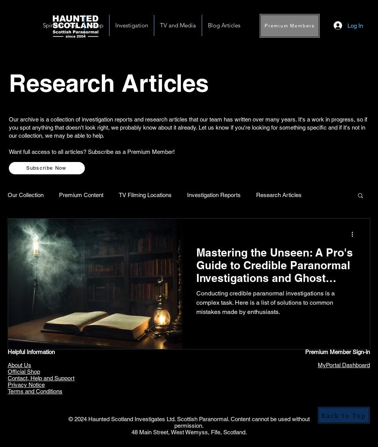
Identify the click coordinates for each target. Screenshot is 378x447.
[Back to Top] (343, 415)
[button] (132, 25)
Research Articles (279, 195)
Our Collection (26, 195)
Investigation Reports (214, 195)
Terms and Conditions (35, 391)
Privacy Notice (26, 384)
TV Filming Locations (145, 195)
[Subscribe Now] (47, 168)
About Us (19, 365)
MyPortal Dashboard (344, 365)
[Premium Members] (289, 25)
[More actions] (354, 234)
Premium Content (81, 195)
